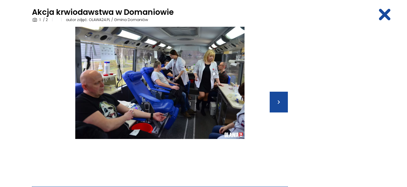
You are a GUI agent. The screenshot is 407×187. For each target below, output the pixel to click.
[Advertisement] (335, 105)
